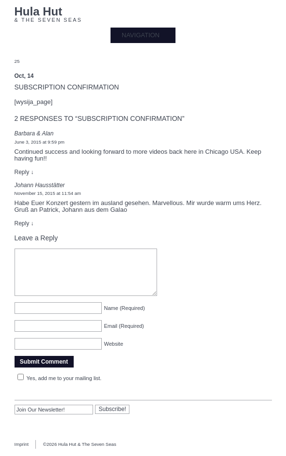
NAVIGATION (140, 35)
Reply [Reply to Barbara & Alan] (24, 172)
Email (124, 326)
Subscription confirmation (67, 87)
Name (124, 308)
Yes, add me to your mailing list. (58, 378)
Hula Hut (39, 12)
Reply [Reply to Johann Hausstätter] (24, 223)
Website (114, 344)
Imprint (22, 444)
